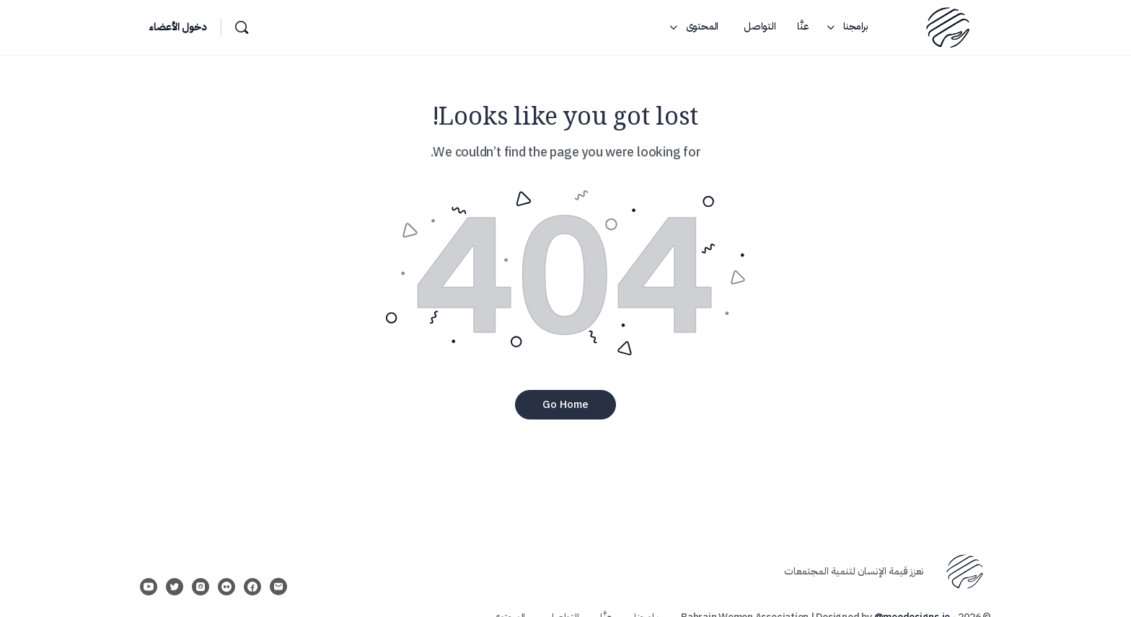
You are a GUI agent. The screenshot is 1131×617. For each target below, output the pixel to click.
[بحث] (241, 27)
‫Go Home (565, 404)
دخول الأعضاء (177, 27)
